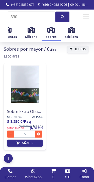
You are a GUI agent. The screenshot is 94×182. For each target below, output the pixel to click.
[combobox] (31, 17)
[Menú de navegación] (82, 17)
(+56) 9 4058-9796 (52, 4)
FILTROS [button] (78, 49)
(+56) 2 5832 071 (20, 4)
